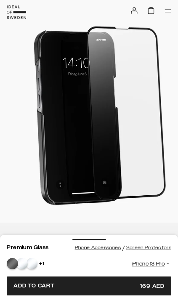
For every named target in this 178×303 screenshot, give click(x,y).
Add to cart (89, 286)
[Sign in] (134, 10)
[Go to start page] (16, 12)
